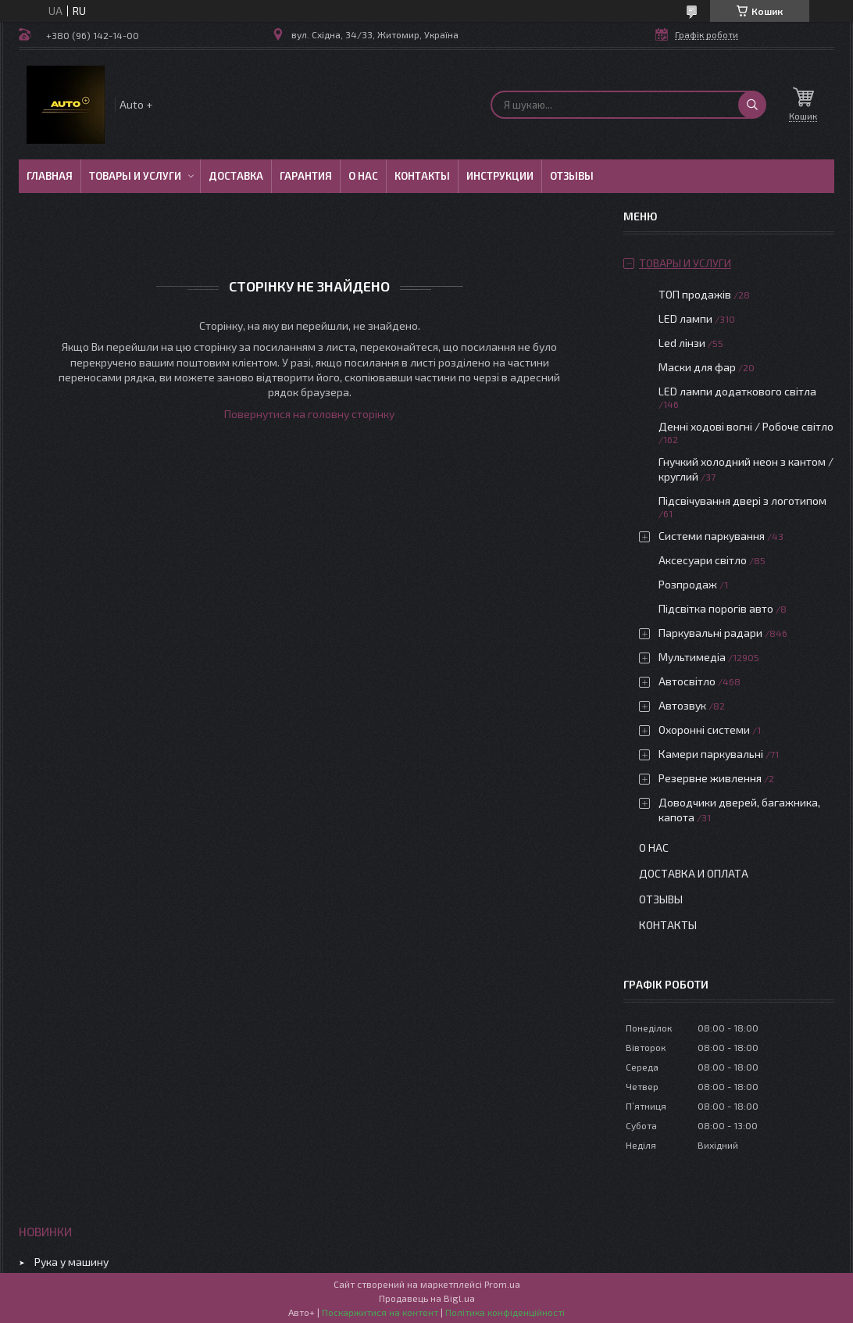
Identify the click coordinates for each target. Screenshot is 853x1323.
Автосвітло (687, 681)
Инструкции (500, 176)
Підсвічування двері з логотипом (742, 500)
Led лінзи (681, 342)
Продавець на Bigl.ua (427, 1298)
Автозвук (682, 705)
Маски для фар (697, 367)
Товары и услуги (135, 176)
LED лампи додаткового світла (737, 391)
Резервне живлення (710, 778)
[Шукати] (752, 105)
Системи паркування (711, 535)
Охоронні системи (704, 729)
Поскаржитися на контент (380, 1312)
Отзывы (572, 176)
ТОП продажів (694, 294)
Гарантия (306, 176)
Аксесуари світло (702, 560)
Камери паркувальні (710, 753)
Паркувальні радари (710, 632)
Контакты (422, 176)
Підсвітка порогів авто (715, 608)
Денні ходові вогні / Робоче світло (745, 426)
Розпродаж (687, 584)
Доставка (236, 176)
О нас (363, 176)
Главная (50, 176)
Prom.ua (502, 1283)
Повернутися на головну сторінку (309, 413)
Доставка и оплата (693, 873)
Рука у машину (71, 1261)
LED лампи (685, 318)
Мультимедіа (692, 656)
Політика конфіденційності (505, 1312)
